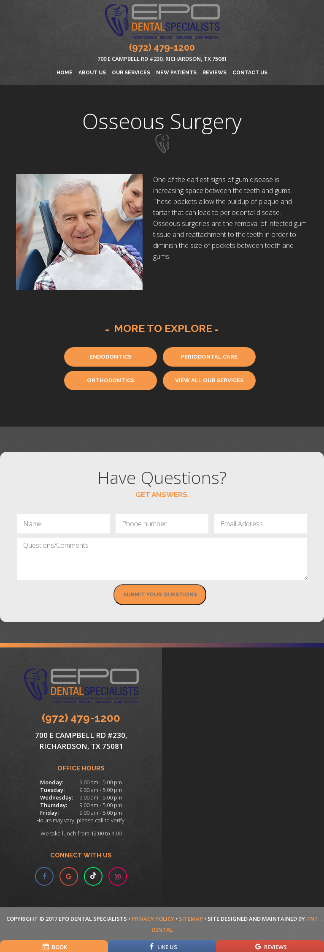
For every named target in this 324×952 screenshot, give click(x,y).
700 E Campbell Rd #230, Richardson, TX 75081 (162, 59)
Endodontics (110, 357)
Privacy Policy (153, 918)
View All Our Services (209, 380)
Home (65, 73)
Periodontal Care (209, 357)
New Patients (176, 73)
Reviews (214, 73)
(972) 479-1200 (162, 47)
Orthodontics (110, 380)
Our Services (131, 73)
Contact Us (249, 73)
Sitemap (191, 918)
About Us (92, 73)
